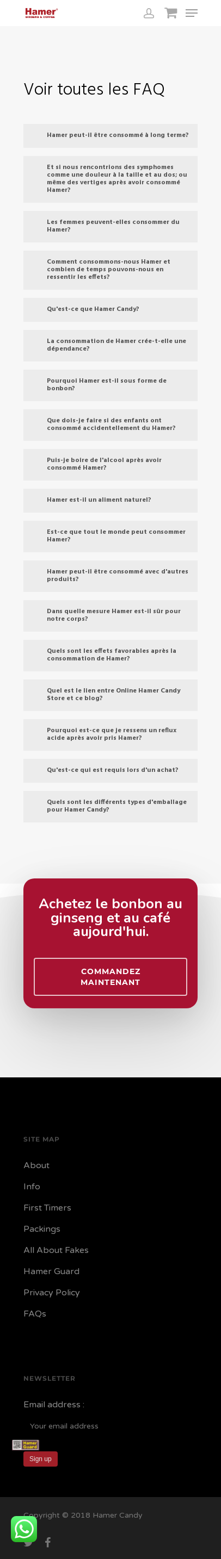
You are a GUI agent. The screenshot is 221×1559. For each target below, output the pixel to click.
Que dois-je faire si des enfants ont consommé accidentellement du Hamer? (103, 424)
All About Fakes (56, 1250)
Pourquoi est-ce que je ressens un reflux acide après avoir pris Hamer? (103, 734)
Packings (41, 1229)
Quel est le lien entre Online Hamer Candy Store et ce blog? (105, 694)
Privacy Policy (51, 1292)
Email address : (53, 1404)
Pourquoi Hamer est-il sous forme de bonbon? (98, 385)
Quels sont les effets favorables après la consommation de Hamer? (103, 655)
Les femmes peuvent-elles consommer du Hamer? (105, 226)
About (36, 1165)
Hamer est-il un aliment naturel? (90, 500)
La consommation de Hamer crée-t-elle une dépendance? (108, 345)
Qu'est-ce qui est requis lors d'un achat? (104, 770)
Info (31, 1186)
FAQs (34, 1313)
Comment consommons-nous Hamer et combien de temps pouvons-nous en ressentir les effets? (100, 270)
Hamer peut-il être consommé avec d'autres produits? (109, 575)
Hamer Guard (51, 1271)
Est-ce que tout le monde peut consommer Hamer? (108, 536)
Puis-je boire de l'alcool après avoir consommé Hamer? (96, 464)
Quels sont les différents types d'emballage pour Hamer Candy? (108, 806)
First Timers (47, 1207)
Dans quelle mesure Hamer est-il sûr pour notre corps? (105, 615)
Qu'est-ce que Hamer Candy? (84, 309)
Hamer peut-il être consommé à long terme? (109, 135)
